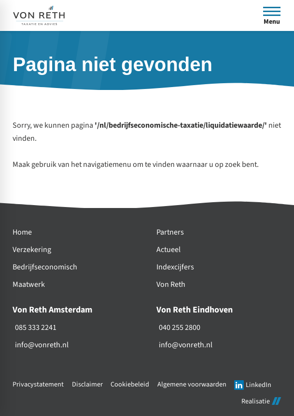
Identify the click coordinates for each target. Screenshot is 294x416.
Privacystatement (38, 384)
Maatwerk (29, 285)
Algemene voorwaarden (191, 384)
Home (22, 232)
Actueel (168, 250)
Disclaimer (87, 384)
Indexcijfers (175, 267)
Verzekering (32, 250)
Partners (170, 232)
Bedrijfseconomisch (45, 267)
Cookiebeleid (130, 384)
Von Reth (170, 285)
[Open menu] (271, 15)
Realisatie (261, 401)
